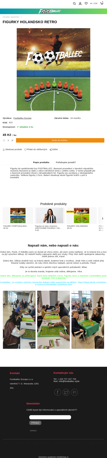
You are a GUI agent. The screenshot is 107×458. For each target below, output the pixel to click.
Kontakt (35, 443)
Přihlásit (35, 423)
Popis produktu (41, 162)
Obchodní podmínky (13, 443)
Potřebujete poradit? (66, 162)
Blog (27, 443)
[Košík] (102, 3)
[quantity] (8, 140)
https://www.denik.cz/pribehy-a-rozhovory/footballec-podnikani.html (71, 283)
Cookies (45, 443)
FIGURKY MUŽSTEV (11, 17)
